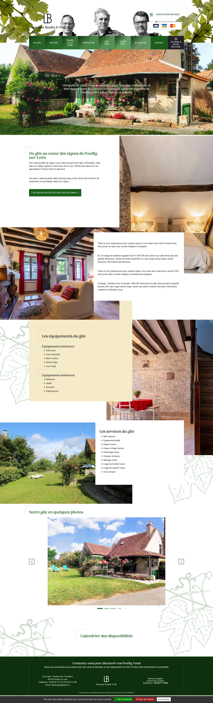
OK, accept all (123, 699)
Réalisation (155, 683)
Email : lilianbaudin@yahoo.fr (57, 685)
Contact (159, 42)
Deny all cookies (145, 699)
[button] (32, 561)
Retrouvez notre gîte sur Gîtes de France (55, 193)
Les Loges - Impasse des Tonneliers (58, 678)
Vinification (88, 42)
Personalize (164, 699)
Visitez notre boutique (165, 14)
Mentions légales (155, 679)
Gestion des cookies (155, 681)
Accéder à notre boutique (176, 42)
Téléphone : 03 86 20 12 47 (50, 682)
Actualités (141, 42)
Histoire (53, 42)
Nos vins (106, 42)
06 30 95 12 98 (70, 682)
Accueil (37, 42)
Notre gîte (123, 42)
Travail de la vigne (70, 42)
